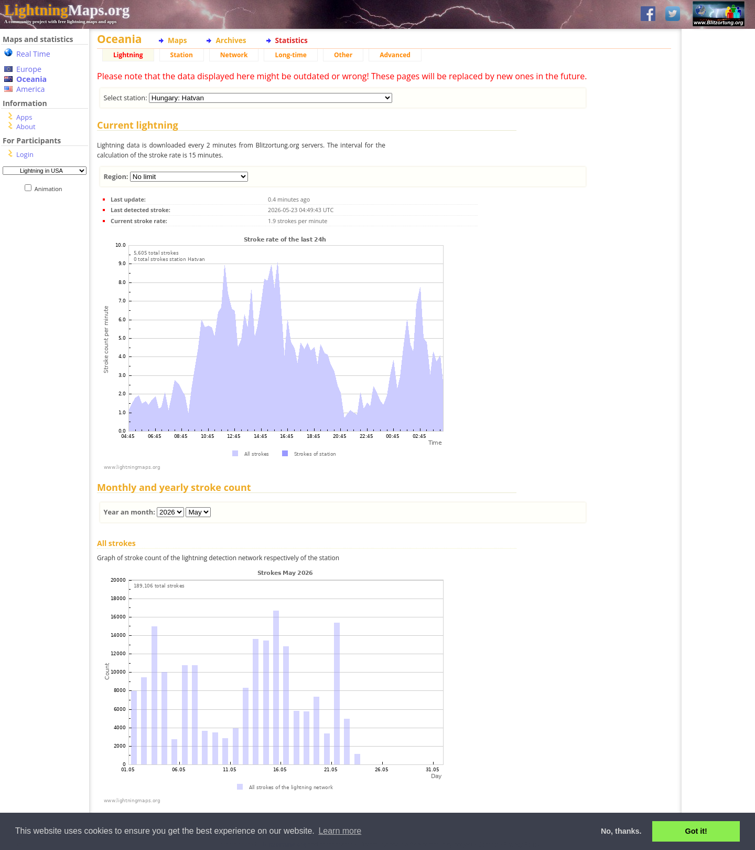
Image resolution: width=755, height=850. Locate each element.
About (26, 126)
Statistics (291, 40)
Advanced (395, 54)
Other (343, 54)
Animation (51, 189)
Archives (230, 40)
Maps (177, 40)
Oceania (31, 79)
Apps (24, 117)
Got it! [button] (696, 831)
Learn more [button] (339, 830)
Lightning (128, 54)
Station (181, 54)
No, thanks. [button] (621, 831)
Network (234, 54)
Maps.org (67, 10)
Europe (28, 69)
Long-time (290, 54)
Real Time (33, 54)
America (30, 89)
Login (25, 154)
